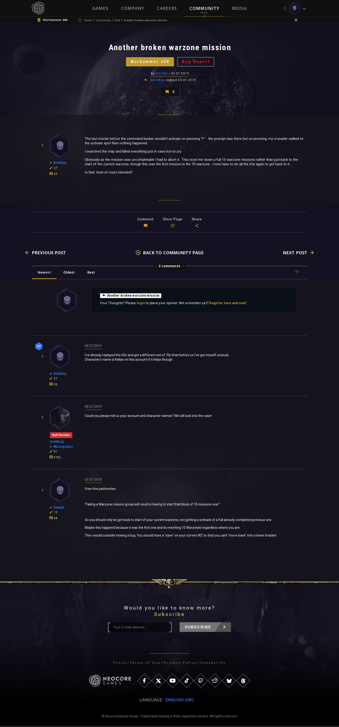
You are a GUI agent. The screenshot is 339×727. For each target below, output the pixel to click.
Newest (44, 273)
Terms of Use (145, 664)
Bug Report (196, 62)
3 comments (169, 267)
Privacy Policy (180, 664)
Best (92, 273)
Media (239, 8)
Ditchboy (163, 74)
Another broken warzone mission (131, 297)
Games (100, 8)
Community (204, 8)
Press (119, 664)
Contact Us (213, 664)
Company (132, 8)
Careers (167, 8)
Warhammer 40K (150, 62)
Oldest (69, 273)
